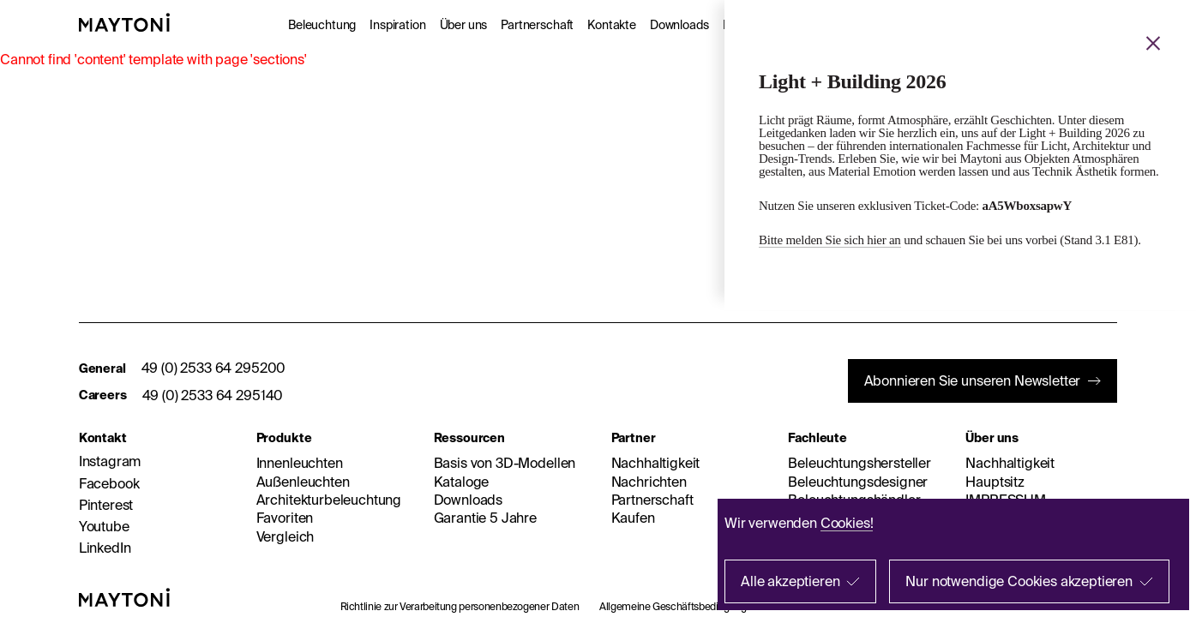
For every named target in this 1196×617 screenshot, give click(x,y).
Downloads (679, 25)
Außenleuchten (303, 481)
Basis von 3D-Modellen (505, 462)
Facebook (109, 483)
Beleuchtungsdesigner (858, 481)
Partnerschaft (537, 25)
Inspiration (397, 25)
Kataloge (462, 481)
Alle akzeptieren (790, 581)
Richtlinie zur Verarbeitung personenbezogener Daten (460, 606)
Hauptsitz (995, 481)
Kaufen (633, 517)
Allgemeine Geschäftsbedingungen (678, 606)
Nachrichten (649, 481)
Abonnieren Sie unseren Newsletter (972, 380)
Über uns (464, 25)
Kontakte (611, 25)
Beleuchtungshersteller (859, 462)
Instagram (110, 461)
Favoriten (285, 517)
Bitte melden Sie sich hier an (830, 240)
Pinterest (106, 504)
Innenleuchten (299, 462)
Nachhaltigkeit (655, 462)
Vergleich (285, 536)
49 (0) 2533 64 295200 (213, 367)
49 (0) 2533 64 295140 (213, 395)
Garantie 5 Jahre (485, 517)
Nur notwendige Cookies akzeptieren (1019, 581)
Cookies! (847, 522)
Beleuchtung (322, 25)
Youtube (104, 526)
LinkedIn (105, 547)
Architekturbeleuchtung (328, 499)
